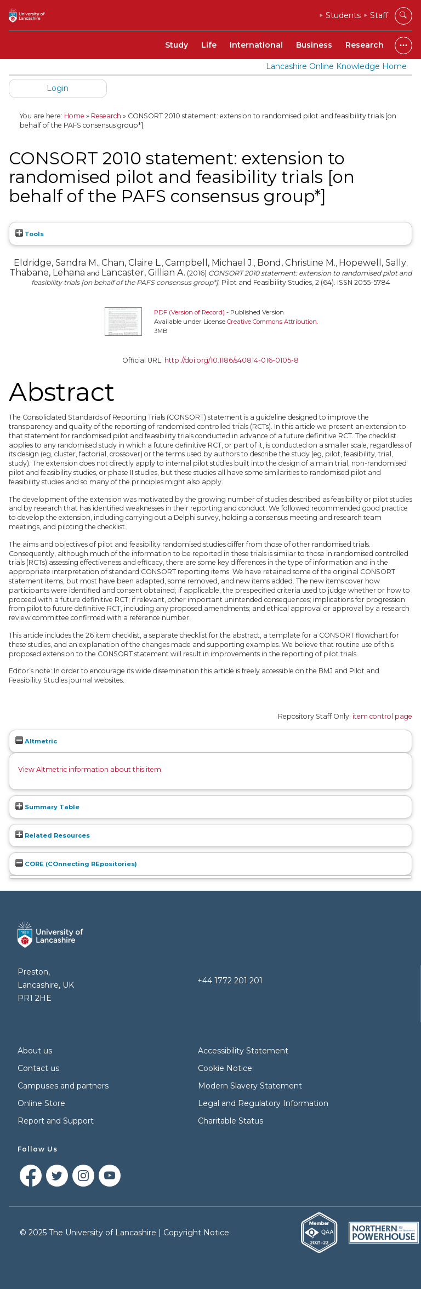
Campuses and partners (63, 1086)
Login (58, 88)
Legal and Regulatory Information (263, 1103)
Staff (379, 15)
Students (343, 15)
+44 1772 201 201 (230, 981)
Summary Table (47, 807)
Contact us (38, 1068)
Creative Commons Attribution (272, 321)
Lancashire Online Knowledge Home (336, 66)
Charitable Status (230, 1121)
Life (209, 45)
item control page (382, 716)
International (256, 45)
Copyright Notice (196, 1233)
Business (314, 45)
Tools (29, 234)
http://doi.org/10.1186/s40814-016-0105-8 (231, 360)
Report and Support (56, 1121)
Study (176, 45)
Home (74, 116)
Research (364, 45)
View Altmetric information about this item (89, 769)
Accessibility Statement (243, 1051)
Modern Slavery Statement (250, 1086)
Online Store (41, 1103)
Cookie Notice (225, 1068)
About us (35, 1051)
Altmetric (36, 741)
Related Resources (52, 835)
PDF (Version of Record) (189, 312)
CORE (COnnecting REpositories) (76, 864)
